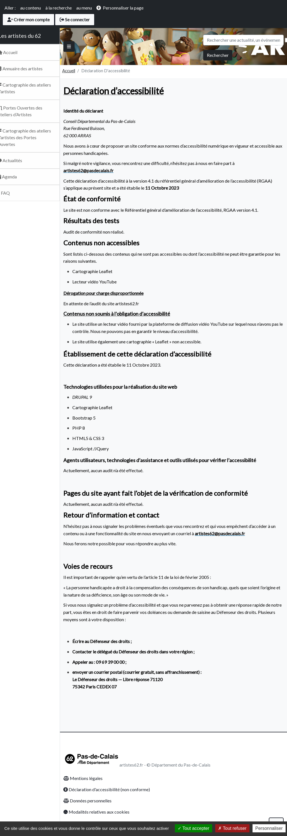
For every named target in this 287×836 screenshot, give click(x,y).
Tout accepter (193, 828)
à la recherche (58, 7)
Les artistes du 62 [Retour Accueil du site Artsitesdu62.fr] (27, 35)
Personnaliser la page (123, 7)
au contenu (30, 7)
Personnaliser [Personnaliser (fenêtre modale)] (269, 828)
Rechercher (218, 55)
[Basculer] (76, 46)
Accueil (76, 70)
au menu (84, 7)
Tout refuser (232, 828)
